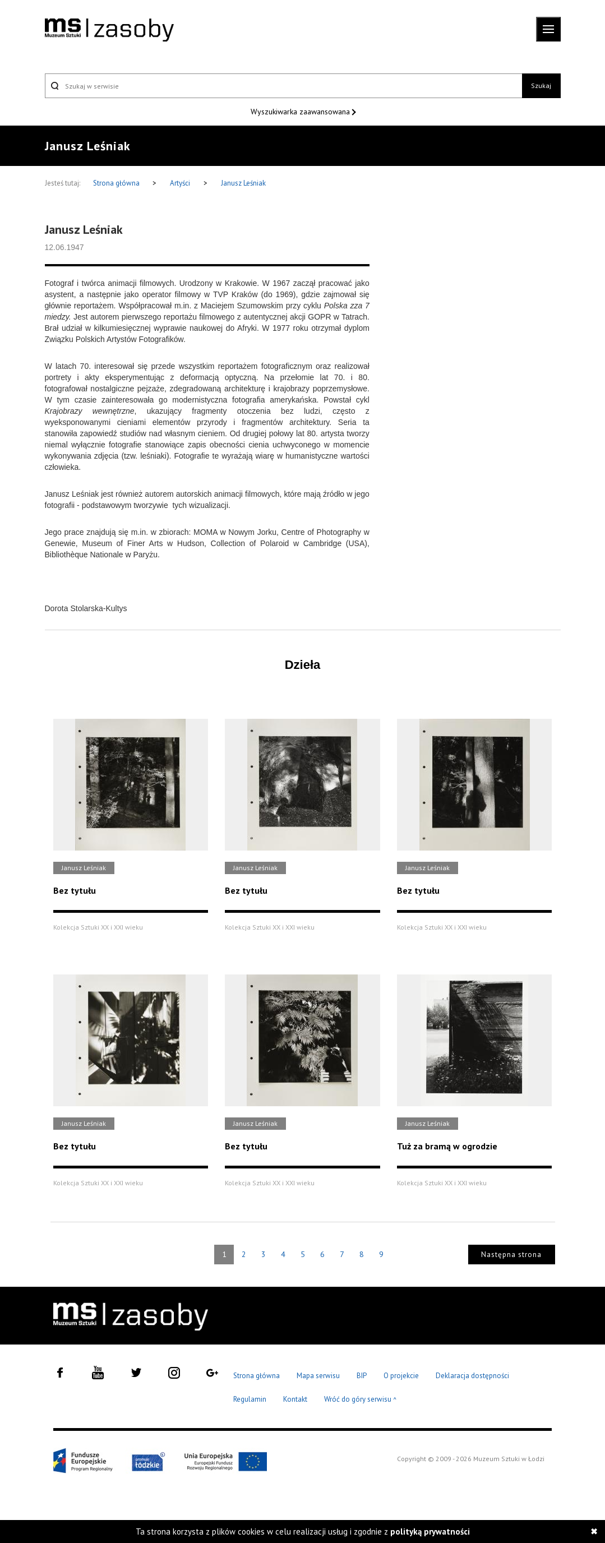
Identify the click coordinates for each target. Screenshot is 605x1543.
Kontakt (295, 1399)
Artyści (180, 183)
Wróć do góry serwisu (360, 1399)
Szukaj (541, 85)
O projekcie (401, 1375)
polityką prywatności (430, 1531)
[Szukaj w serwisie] (284, 85)
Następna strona (511, 1254)
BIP (362, 1375)
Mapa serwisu (318, 1375)
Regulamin (249, 1399)
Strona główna (117, 183)
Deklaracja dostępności (472, 1375)
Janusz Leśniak (243, 183)
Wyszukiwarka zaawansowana (301, 112)
